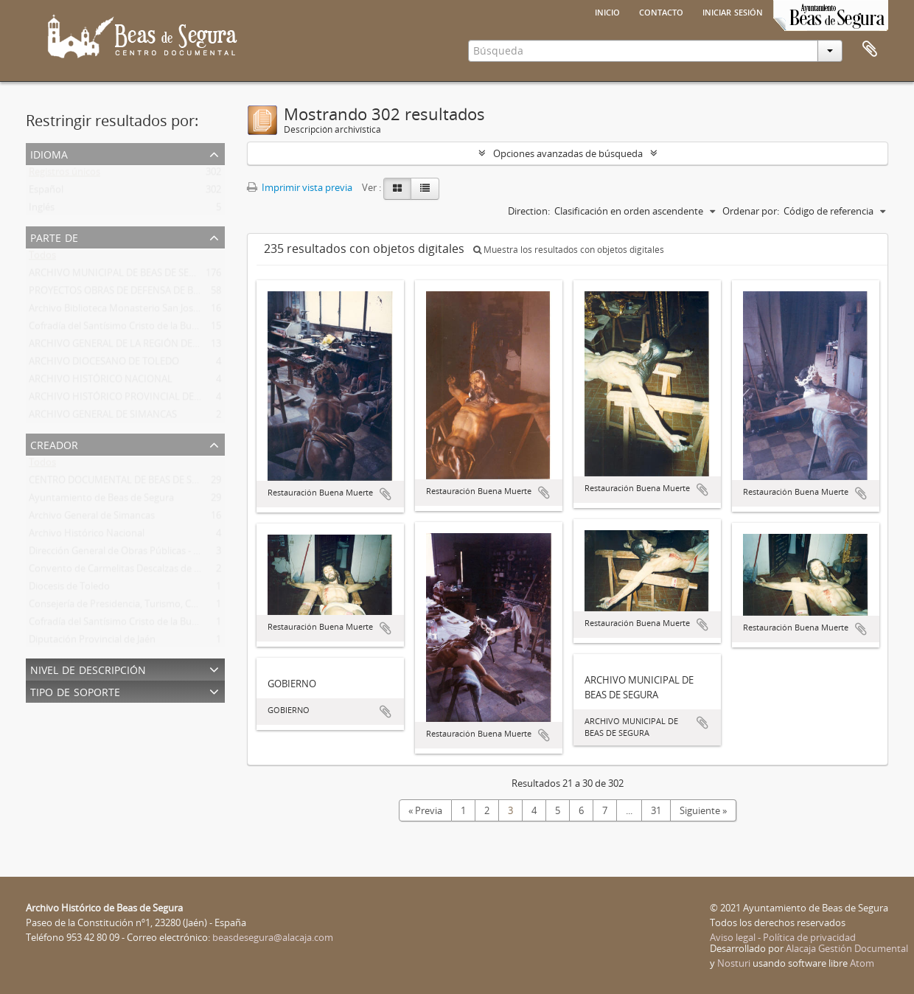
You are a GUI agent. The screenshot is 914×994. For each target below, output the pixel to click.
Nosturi (733, 963)
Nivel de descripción (88, 668)
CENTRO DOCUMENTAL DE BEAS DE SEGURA (125, 483)
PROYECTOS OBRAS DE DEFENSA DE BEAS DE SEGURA (145, 293)
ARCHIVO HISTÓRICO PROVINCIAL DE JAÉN (123, 399)
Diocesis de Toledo (69, 589)
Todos (42, 258)
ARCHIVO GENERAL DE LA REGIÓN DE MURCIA (130, 346)
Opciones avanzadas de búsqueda (568, 153)
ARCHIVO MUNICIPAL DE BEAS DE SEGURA (121, 275)
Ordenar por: (750, 211)
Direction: (529, 211)
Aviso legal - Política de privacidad (783, 937)
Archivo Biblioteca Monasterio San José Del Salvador (142, 311)
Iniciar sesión (732, 11)
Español (46, 192)
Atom (862, 963)
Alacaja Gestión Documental (847, 948)
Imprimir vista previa (299, 187)
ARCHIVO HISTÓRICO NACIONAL (100, 382)
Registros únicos (64, 174)
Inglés (42, 210)
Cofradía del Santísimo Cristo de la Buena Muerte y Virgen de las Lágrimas (189, 329)
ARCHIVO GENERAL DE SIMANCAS (103, 417)
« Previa (425, 810)
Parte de (54, 236)
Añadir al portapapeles (385, 494)
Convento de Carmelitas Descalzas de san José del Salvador (157, 571)
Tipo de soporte (75, 691)
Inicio (607, 11)
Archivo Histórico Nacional (86, 536)
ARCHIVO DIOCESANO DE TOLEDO (104, 364)
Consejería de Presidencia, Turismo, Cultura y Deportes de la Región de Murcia (199, 607)
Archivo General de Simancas (92, 518)
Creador (54, 443)
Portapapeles (869, 49)
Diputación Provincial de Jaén (92, 642)
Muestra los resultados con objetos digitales (568, 249)
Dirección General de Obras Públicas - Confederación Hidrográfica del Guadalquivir (208, 553)
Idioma (49, 153)
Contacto (661, 11)
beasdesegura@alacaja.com (272, 937)
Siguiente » (703, 810)
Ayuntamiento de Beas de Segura (101, 500)
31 (656, 810)
